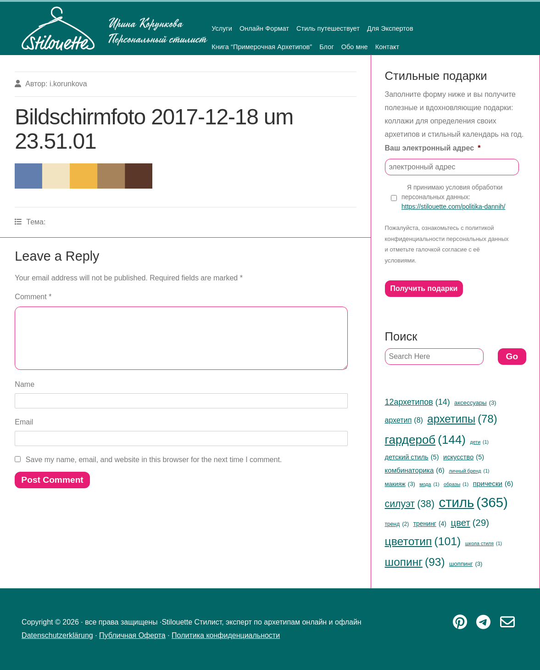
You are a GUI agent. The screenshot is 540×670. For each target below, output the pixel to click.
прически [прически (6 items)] (493, 483)
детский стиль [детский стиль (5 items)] (412, 457)
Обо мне (354, 46)
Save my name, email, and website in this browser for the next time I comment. (154, 471)
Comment (33, 297)
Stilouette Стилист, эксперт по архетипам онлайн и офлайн (115, 28)
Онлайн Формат (264, 28)
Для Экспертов (390, 28)
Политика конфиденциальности (226, 635)
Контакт (387, 46)
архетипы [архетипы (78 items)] (462, 419)
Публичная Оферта (132, 635)
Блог (326, 46)
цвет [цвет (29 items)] (470, 522)
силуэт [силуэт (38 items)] (410, 504)
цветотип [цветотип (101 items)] (423, 541)
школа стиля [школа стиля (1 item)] (483, 543)
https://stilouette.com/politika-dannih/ (453, 206)
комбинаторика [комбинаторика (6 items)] (415, 470)
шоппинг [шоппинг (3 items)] (465, 564)
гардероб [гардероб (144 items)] (425, 440)
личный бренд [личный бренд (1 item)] (469, 471)
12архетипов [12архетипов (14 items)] (417, 402)
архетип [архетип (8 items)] (404, 420)
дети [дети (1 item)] (479, 442)
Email (24, 433)
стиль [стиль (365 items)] (473, 503)
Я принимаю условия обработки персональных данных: (453, 197)
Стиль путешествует (328, 28)
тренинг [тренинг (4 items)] (429, 524)
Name (24, 395)
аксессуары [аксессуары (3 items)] (475, 402)
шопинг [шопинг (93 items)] (415, 562)
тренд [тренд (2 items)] (397, 524)
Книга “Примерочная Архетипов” (262, 46)
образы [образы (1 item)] (456, 484)
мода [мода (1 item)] (429, 484)
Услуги (222, 28)
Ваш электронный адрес (433, 148)
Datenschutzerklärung (57, 635)
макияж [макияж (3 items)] (400, 484)
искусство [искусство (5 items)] (463, 457)
